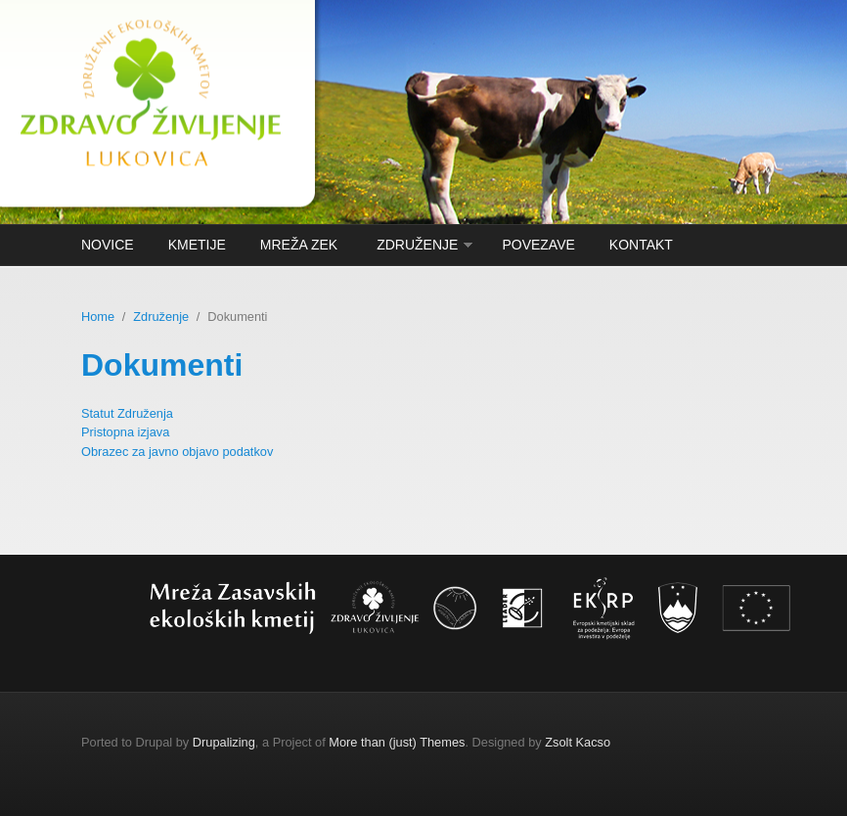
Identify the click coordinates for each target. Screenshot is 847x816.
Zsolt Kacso (577, 742)
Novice (107, 244)
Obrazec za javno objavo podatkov (177, 451)
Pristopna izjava (125, 432)
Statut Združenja (127, 413)
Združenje (417, 244)
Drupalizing (224, 742)
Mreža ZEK (298, 244)
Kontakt (641, 244)
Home (97, 316)
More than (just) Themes (397, 742)
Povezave (538, 244)
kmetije (197, 244)
